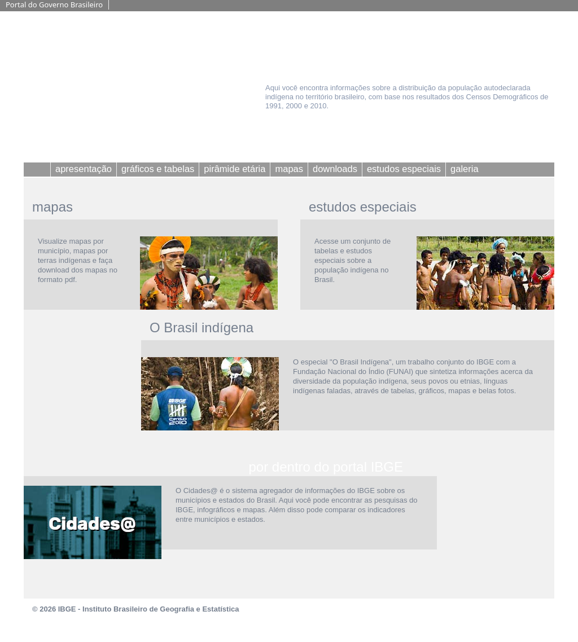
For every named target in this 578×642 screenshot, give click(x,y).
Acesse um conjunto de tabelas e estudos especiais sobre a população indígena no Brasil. (352, 260)
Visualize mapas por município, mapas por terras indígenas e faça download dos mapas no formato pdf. (77, 260)
